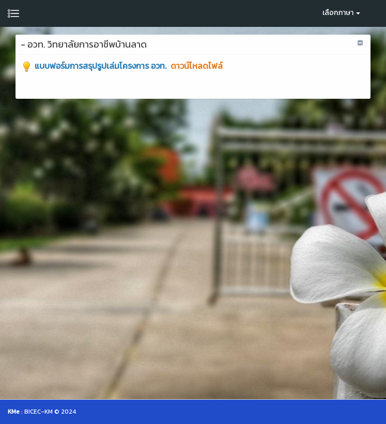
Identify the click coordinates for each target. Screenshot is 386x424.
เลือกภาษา (341, 12)
